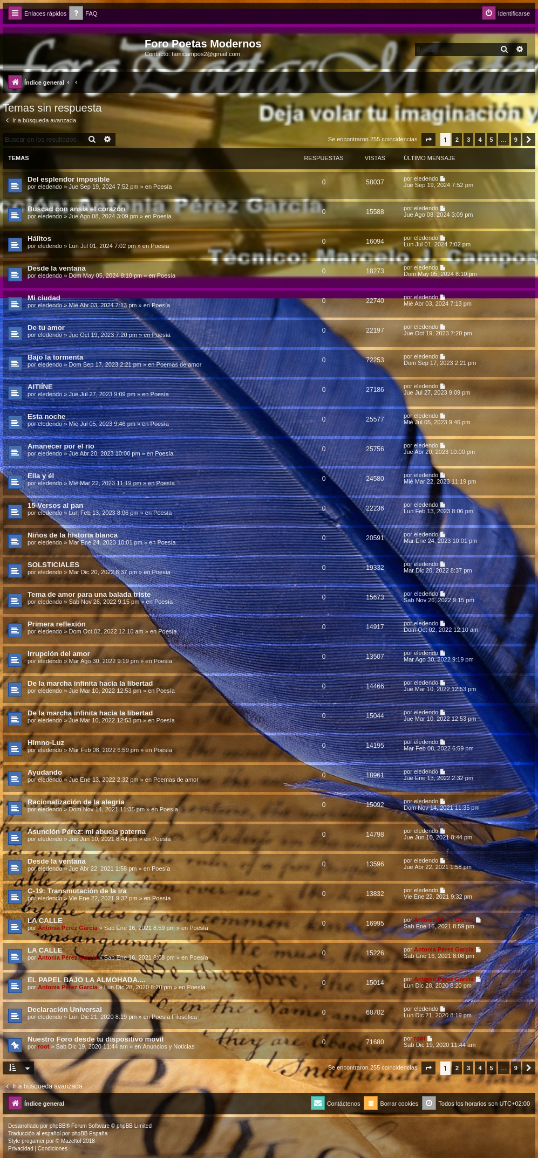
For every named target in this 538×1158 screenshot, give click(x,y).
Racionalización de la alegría (76, 802)
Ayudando (45, 772)
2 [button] (457, 139)
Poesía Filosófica (174, 1017)
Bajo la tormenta (55, 357)
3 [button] (468, 139)
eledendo (50, 186)
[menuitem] (83, 14)
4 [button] (479, 139)
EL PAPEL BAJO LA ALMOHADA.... (87, 980)
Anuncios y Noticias (168, 1046)
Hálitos (39, 239)
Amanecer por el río (61, 446)
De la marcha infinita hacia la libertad (90, 683)
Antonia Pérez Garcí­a (68, 928)
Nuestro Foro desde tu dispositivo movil (96, 1039)
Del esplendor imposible (69, 179)
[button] (428, 139)
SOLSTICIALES (53, 565)
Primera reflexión (57, 624)
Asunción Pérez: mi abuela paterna (87, 832)
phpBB (58, 1126)
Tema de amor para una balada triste (89, 594)
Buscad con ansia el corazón (76, 209)
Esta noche (46, 416)
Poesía (162, 186)
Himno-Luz (46, 743)
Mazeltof (71, 1141)
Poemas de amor (179, 364)
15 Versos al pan (55, 505)
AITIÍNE (40, 387)
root (43, 1046)
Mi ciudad (44, 298)
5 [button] (491, 139)
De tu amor (46, 327)
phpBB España (89, 1133)
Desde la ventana (57, 268)
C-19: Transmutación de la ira (77, 891)
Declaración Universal (65, 1009)
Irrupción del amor (59, 654)
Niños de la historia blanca (73, 535)
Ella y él (41, 476)
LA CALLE (45, 920)
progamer (33, 1141)
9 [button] (515, 139)
